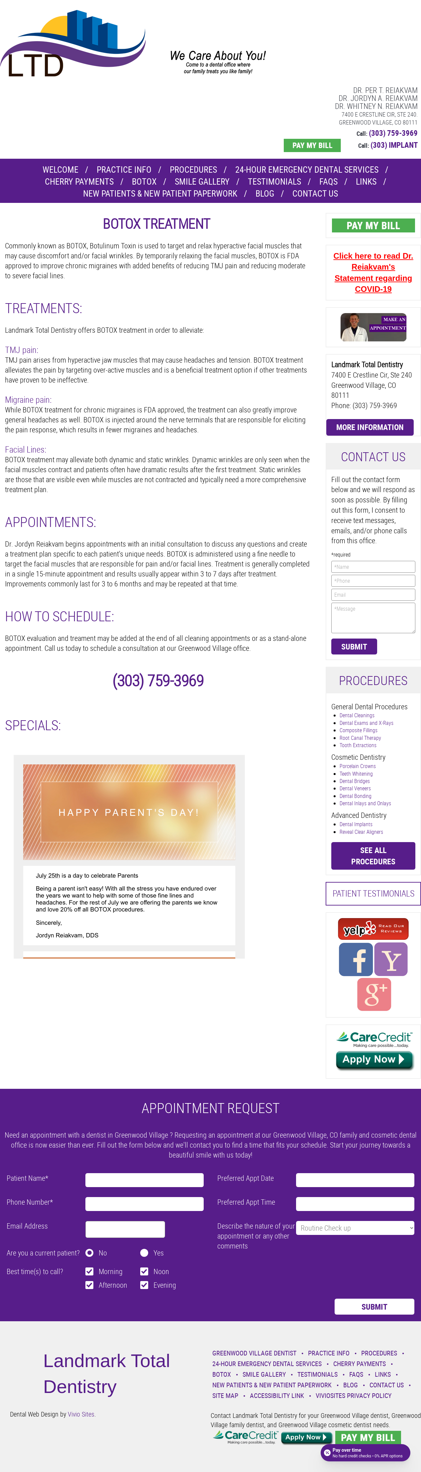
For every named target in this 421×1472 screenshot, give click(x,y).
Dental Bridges (355, 781)
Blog (265, 193)
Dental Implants (356, 824)
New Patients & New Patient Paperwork (160, 193)
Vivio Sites (81, 1414)
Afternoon (113, 1285)
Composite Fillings (358, 730)
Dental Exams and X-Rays (366, 723)
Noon (161, 1271)
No (103, 1252)
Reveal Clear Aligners (361, 831)
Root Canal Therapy (360, 737)
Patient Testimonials (373, 893)
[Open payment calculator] (365, 1452)
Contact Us (315, 193)
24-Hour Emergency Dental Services (306, 169)
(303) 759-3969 (393, 133)
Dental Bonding (355, 796)
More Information (370, 427)
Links (366, 181)
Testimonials (274, 181)
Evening (165, 1285)
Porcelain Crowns (358, 766)
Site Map (225, 1395)
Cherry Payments (79, 181)
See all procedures (373, 856)
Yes (159, 1252)
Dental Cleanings (357, 715)
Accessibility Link (277, 1395)
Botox (144, 181)
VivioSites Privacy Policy (353, 1395)
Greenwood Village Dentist (254, 1352)
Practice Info (124, 169)
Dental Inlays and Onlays (365, 803)
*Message (373, 618)
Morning (111, 1271)
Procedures (193, 169)
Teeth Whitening (356, 773)
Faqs (328, 181)
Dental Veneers (355, 788)
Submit (354, 646)
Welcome (60, 169)
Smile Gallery (202, 181)
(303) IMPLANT (394, 145)
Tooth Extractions (358, 745)
